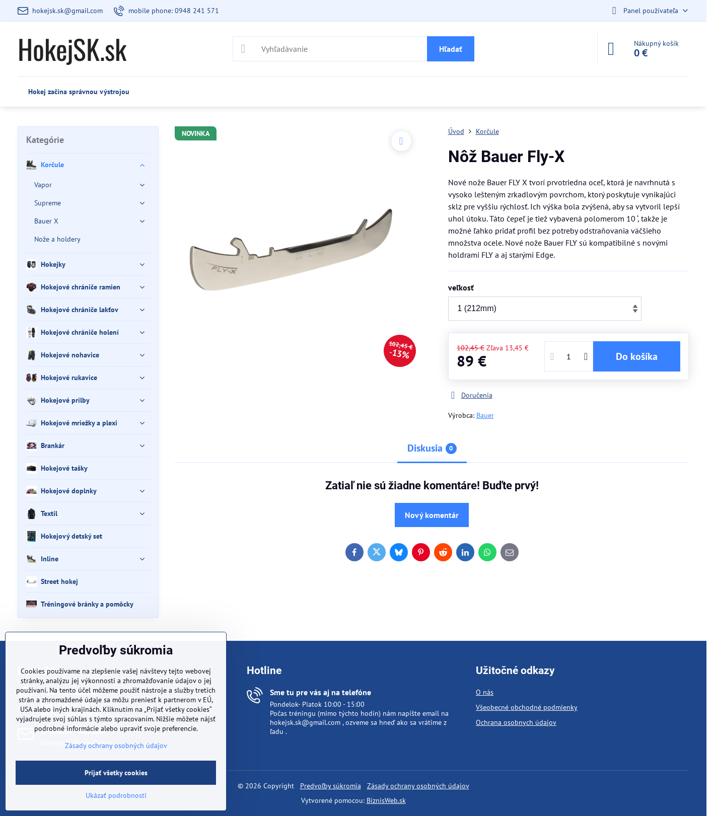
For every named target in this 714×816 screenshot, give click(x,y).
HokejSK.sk (72, 48)
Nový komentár (432, 515)
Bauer (485, 415)
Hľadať (450, 49)
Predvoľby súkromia (330, 785)
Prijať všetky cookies (116, 772)
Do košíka (637, 356)
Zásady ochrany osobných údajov (418, 785)
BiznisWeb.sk (386, 800)
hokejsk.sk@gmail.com (305, 722)
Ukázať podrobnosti (116, 795)
